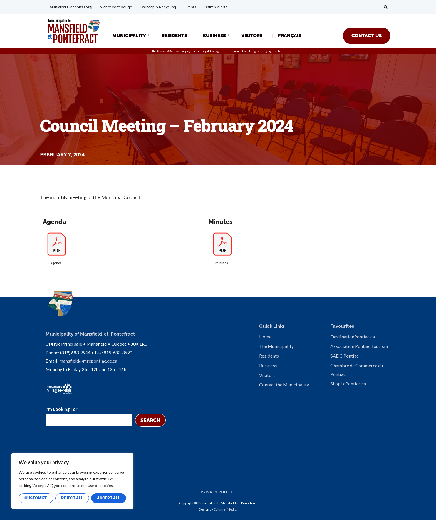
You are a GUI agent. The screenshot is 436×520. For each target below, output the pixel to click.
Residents (269, 355)
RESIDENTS (174, 35)
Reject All (72, 498)
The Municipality (276, 346)
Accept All (108, 498)
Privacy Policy (217, 491)
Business (268, 365)
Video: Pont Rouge (116, 7)
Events (190, 7)
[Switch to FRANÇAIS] (289, 36)
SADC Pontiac (344, 355)
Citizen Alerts (215, 7)
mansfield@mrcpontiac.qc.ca (88, 359)
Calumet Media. (225, 508)
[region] (72, 481)
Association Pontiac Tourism (359, 346)
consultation (239, 50)
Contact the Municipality (284, 384)
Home (265, 336)
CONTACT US (366, 35)
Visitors (267, 375)
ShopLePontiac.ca (348, 383)
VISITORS (251, 35)
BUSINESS (214, 35)
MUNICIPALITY (129, 35)
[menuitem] (134, 35)
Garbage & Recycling (158, 7)
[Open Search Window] (385, 7)
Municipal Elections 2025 (71, 7)
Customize (35, 498)
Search (150, 419)
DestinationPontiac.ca (352, 336)
